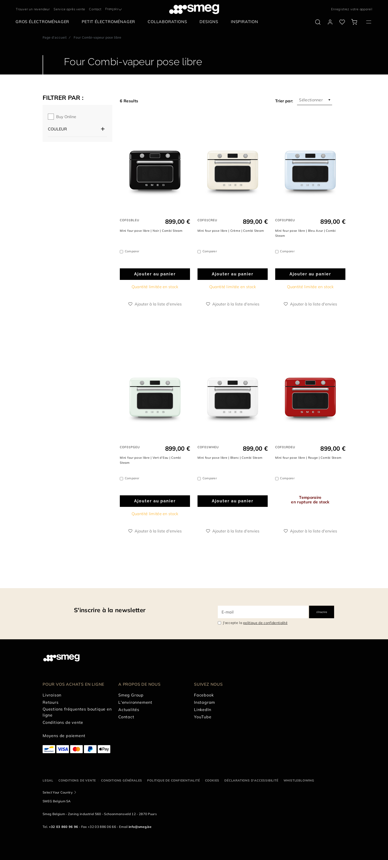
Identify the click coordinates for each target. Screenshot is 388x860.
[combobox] (114, 9)
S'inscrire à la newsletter (109, 610)
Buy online (66, 116)
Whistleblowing (298, 780)
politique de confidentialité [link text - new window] (265, 622)
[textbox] (114, 9)
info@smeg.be (140, 827)
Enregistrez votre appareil (351, 9)
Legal (48, 780)
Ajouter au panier (155, 274)
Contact (95, 9)
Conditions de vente (77, 780)
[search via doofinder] (318, 22)
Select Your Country (58, 792)
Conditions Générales (121, 780)
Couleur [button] (57, 128)
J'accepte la (255, 622)
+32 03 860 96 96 (63, 827)
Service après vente (69, 9)
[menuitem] (44, 22)
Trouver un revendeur (33, 9)
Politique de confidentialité (173, 780)
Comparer (132, 251)
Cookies (212, 780)
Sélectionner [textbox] (311, 99)
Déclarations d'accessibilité (251, 780)
